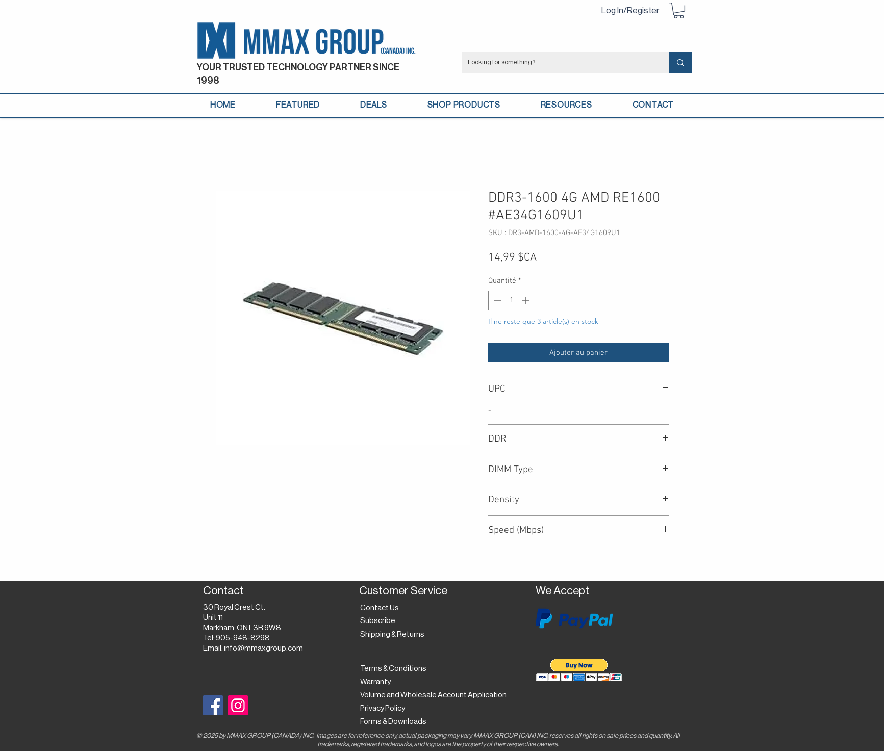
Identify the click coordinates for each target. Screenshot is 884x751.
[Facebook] (213, 705)
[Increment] (527, 300)
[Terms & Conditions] (393, 669)
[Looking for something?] (558, 62)
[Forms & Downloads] (396, 722)
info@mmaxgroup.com (263, 648)
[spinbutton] (511, 300)
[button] (678, 10)
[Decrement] (496, 300)
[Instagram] (238, 705)
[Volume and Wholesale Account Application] (433, 695)
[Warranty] (377, 682)
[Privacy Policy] (385, 708)
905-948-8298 (243, 638)
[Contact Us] (380, 608)
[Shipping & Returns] (394, 634)
